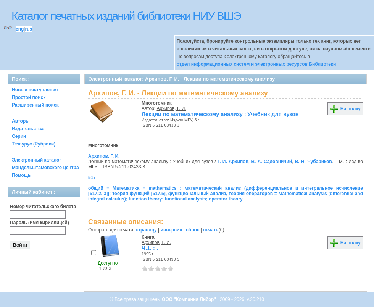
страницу (146, 230)
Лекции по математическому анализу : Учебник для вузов (220, 114)
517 (92, 177)
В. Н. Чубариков (313, 161)
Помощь (21, 175)
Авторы (21, 121)
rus (28, 29)
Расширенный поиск (35, 105)
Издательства (28, 128)
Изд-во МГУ (181, 120)
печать (211, 230)
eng (20, 29)
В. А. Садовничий (271, 161)
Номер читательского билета (43, 206)
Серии (19, 136)
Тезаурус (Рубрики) (33, 144)
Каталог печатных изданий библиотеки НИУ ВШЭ (126, 16)
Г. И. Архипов (233, 161)
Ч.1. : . (150, 248)
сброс (192, 230)
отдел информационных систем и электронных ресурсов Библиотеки (256, 64)
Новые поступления (35, 89)
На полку (345, 108)
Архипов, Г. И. (171, 108)
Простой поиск (28, 97)
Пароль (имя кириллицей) (39, 222)
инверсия (171, 230)
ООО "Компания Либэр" (189, 299)
